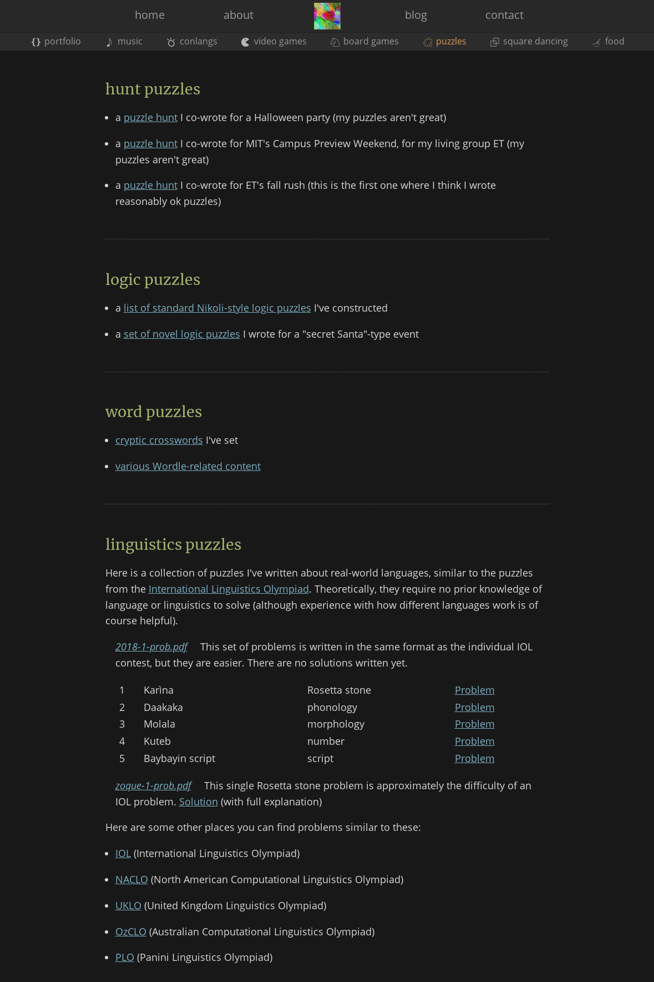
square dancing (529, 41)
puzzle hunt (151, 117)
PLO (124, 957)
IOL (123, 853)
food (608, 41)
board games (365, 41)
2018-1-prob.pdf (151, 646)
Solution (198, 801)
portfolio (56, 41)
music (124, 41)
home (150, 14)
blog (416, 14)
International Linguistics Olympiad (229, 588)
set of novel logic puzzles (182, 333)
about (239, 14)
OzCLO (130, 931)
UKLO (128, 905)
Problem (475, 690)
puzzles (445, 41)
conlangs (191, 41)
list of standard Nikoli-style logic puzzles (217, 307)
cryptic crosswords (159, 440)
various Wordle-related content (188, 466)
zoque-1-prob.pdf (153, 785)
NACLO (131, 879)
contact (504, 14)
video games (274, 41)
